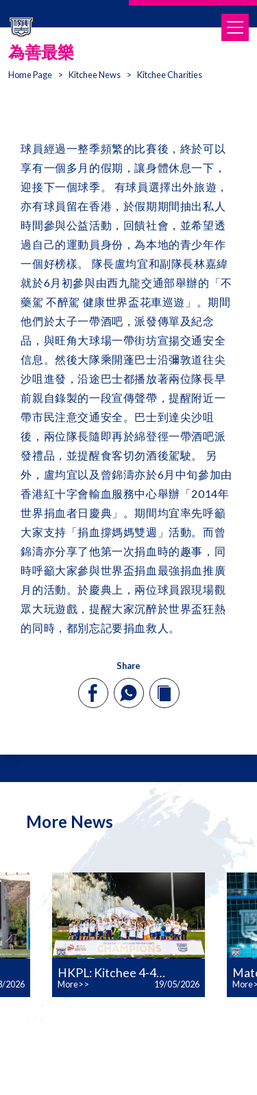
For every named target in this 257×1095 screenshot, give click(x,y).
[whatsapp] (128, 693)
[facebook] (92, 693)
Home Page (30, 74)
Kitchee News (95, 74)
